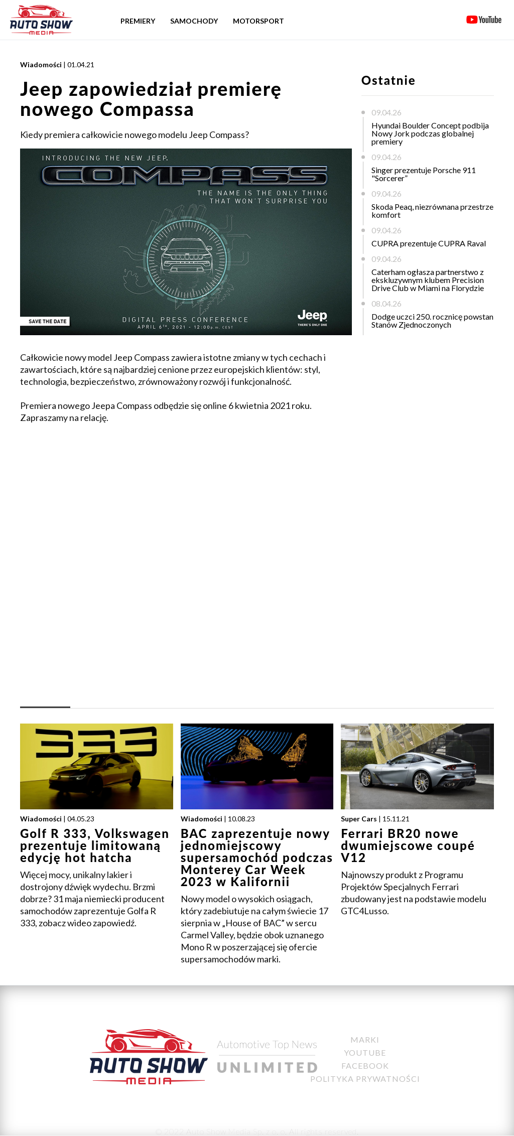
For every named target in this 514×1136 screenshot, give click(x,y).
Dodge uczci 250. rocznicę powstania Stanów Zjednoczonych (435, 320)
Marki (364, 1039)
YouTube (365, 1052)
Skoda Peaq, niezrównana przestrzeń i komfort (436, 210)
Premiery (137, 21)
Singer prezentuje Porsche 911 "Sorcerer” (423, 174)
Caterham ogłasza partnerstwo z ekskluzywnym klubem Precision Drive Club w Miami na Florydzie (427, 280)
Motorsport (258, 21)
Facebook (365, 1065)
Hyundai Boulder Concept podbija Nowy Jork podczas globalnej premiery (430, 133)
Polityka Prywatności (365, 1078)
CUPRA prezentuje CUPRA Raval (428, 243)
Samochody (194, 21)
